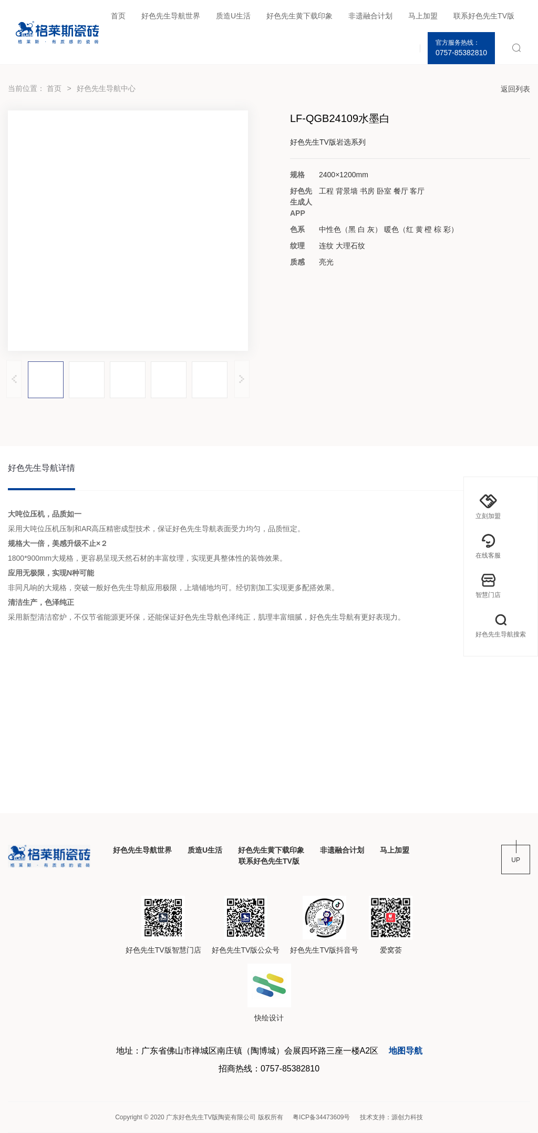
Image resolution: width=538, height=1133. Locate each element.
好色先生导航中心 (106, 88)
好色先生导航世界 (170, 16)
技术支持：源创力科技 (391, 1117)
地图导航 (405, 1050)
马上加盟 (423, 16)
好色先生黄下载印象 (299, 16)
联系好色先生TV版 (483, 16)
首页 (118, 16)
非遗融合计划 (370, 16)
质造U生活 (233, 16)
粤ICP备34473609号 (321, 1117)
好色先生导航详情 (41, 467)
